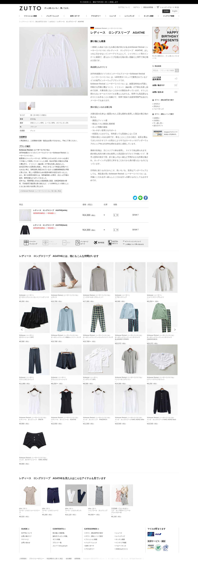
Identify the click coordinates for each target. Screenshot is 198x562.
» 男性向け (156, 106)
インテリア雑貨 (168, 16)
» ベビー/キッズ (158, 109)
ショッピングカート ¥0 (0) (169, 7)
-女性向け (52, 21)
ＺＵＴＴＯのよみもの (60, 546)
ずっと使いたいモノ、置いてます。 (57, 8)
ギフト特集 (56, 539)
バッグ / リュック (52, 16)
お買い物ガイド (165, 85)
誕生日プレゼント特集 (60, 536)
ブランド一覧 (57, 542)
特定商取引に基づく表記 (55, 558)
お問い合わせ (165, 92)
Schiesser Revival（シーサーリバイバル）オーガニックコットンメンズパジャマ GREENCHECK (161, 337)
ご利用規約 (22, 558)
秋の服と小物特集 (58, 533)
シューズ (112, 16)
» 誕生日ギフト (157, 126)
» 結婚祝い (156, 118)
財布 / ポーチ (75, 16)
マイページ (25, 539)
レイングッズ (129, 16)
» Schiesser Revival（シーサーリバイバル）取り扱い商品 (40, 191)
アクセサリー (96, 16)
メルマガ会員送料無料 (165, 78)
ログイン (136, 7)
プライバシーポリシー (36, 558)
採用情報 (77, 558)
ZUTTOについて (124, 7)
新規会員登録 (148, 7)
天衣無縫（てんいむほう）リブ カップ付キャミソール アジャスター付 (121, 510)
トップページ (23, 21)
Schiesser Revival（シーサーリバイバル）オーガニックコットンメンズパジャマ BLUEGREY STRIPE (129, 337)
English (174, 11)
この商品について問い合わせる (134, 244)
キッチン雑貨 (148, 16)
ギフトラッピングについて (133, 241)
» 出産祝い (156, 120)
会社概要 (69, 558)
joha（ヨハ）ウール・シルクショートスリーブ (29, 510)
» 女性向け (156, 104)
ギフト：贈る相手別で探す (38, 21)
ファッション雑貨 (30, 16)
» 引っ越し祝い (157, 123)
